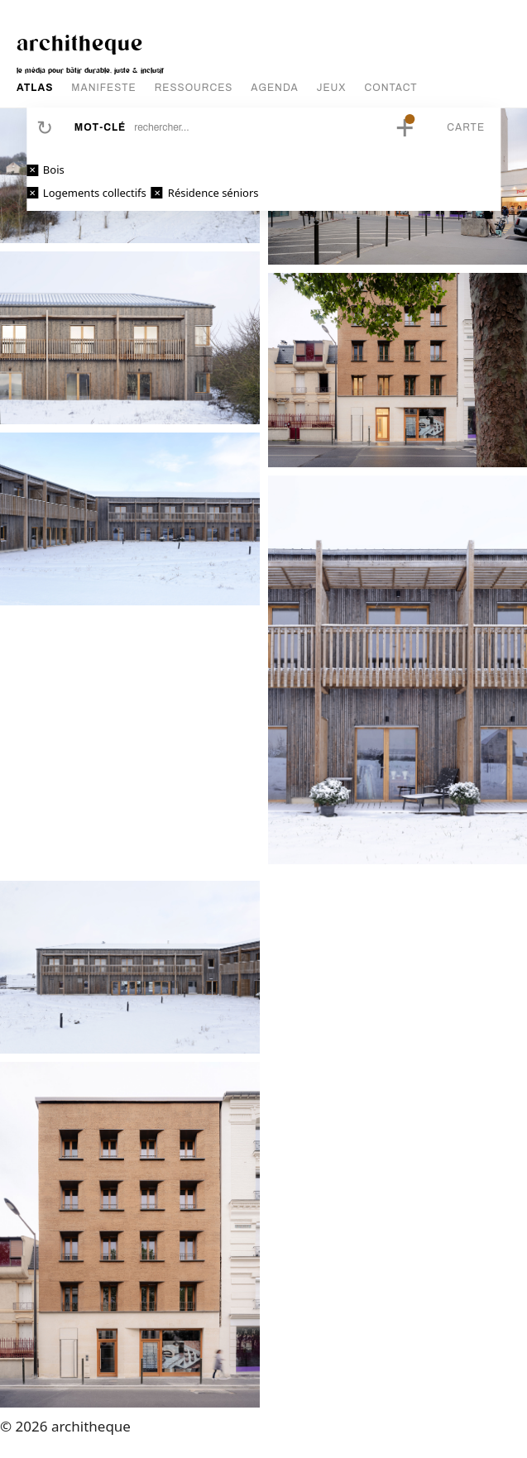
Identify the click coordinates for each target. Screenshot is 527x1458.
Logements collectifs (94, 192)
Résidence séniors (213, 192)
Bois (54, 169)
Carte (466, 127)
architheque (80, 41)
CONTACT (391, 87)
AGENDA (274, 87)
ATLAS (35, 87)
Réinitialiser (45, 127)
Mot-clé (100, 127)
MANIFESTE (103, 87)
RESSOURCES (194, 87)
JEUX (332, 87)
